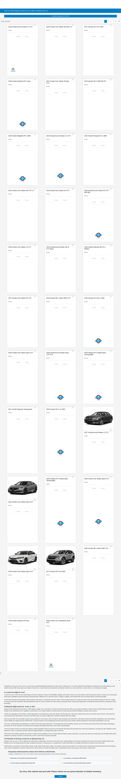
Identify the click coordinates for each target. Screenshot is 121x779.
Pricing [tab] (27, 36)
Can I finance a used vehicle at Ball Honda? (75, 758)
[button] (111, 430)
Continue (60, 776)
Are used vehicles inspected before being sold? (23, 763)
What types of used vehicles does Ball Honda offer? (24, 758)
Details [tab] (18, 36)
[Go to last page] (119, 21)
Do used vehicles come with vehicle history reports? (77, 763)
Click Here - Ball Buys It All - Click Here (60, 16)
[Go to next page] (116, 21)
